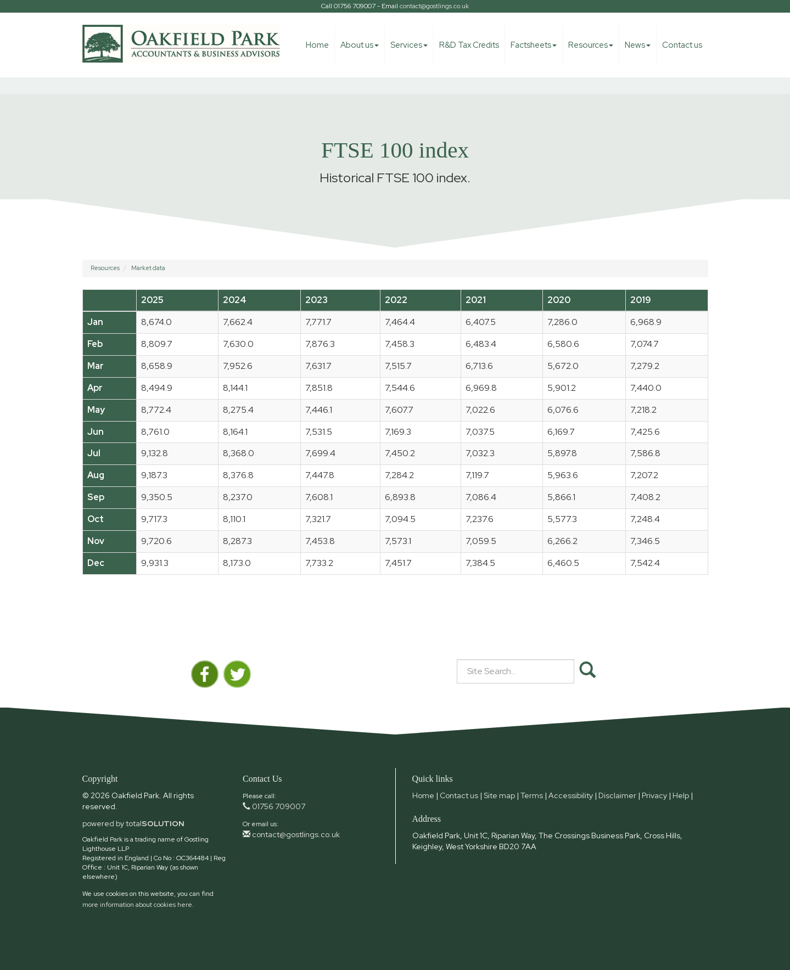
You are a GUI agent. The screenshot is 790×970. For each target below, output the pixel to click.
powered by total (133, 823)
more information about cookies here (137, 904)
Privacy (654, 795)
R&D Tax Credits (469, 45)
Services (409, 45)
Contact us (682, 45)
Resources (590, 45)
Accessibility (570, 795)
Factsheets (534, 45)
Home (317, 45)
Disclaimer (617, 795)
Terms (531, 795)
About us (359, 45)
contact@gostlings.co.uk (434, 6)
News (638, 45)
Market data (148, 268)
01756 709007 (274, 806)
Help (681, 795)
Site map (499, 795)
